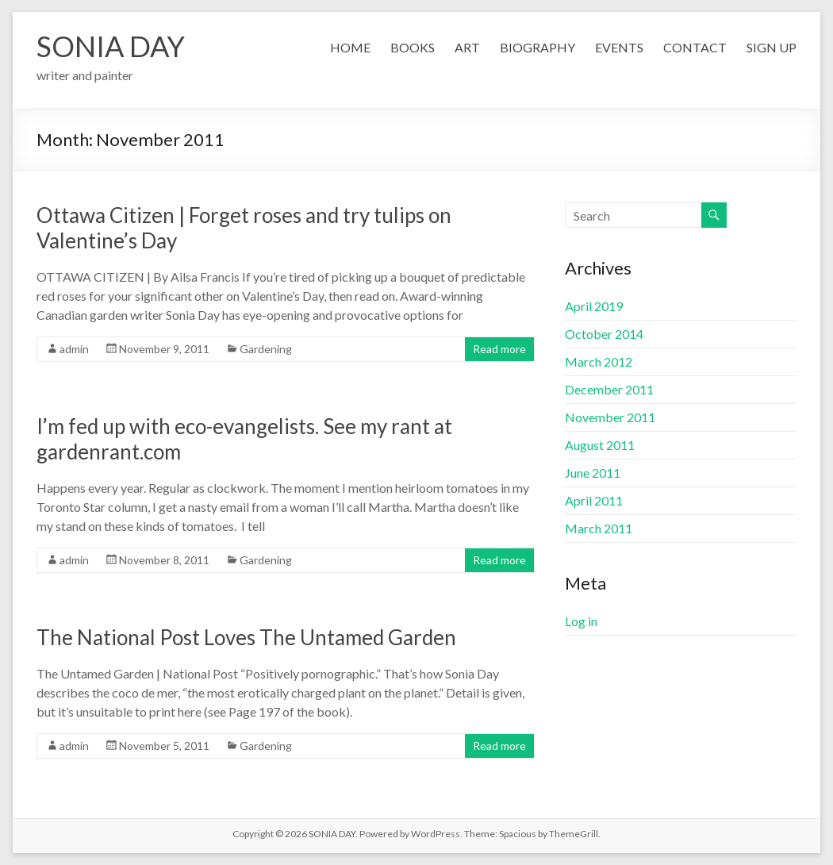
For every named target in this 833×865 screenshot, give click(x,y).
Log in (581, 621)
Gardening (266, 349)
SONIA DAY (110, 46)
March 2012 (598, 361)
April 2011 (594, 500)
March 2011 (598, 528)
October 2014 (604, 333)
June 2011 (592, 472)
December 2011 (609, 389)
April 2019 (594, 305)
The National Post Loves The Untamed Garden (246, 637)
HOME (350, 47)
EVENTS (619, 47)
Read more (499, 349)
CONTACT (695, 47)
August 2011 (600, 444)
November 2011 (610, 417)
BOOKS (412, 47)
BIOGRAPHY (537, 47)
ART (467, 47)
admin (74, 349)
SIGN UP (772, 47)
